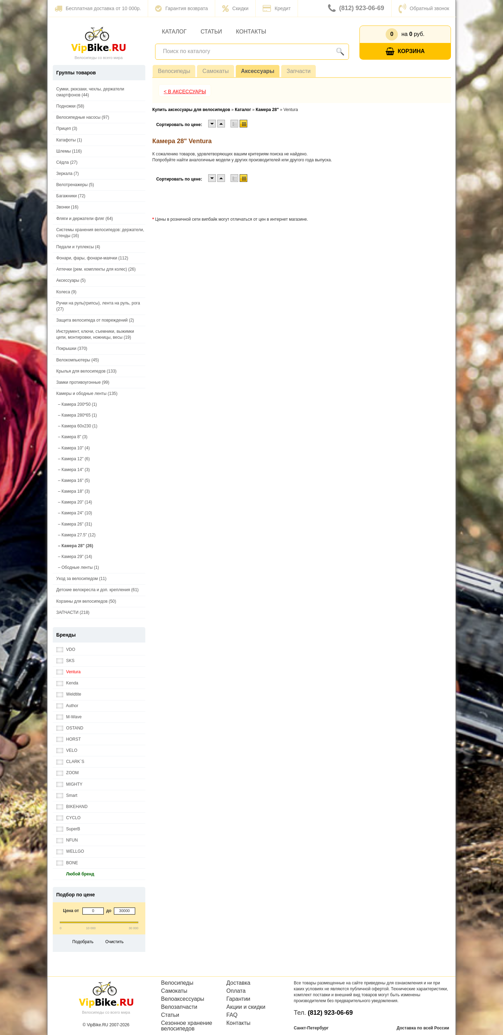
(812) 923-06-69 (356, 8)
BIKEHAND (72, 806)
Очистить (114, 941)
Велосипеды (174, 71)
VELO (66, 750)
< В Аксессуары (185, 91)
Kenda (67, 683)
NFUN (67, 840)
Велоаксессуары (182, 999)
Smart (66, 795)
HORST (68, 739)
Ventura (68, 672)
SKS (65, 660)
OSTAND (69, 728)
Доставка (238, 983)
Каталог (174, 32)
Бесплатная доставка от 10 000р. (97, 8)
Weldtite (68, 694)
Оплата (236, 991)
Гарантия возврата (181, 8)
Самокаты (215, 71)
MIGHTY (69, 784)
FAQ (232, 1015)
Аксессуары (258, 71)
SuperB (68, 829)
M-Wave (69, 717)
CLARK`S (70, 761)
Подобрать (82, 941)
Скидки (235, 8)
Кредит (277, 8)
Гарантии (238, 999)
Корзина (405, 51)
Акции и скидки (245, 1007)
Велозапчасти (179, 1007)
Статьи (211, 32)
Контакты (251, 32)
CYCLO (68, 818)
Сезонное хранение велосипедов (186, 1026)
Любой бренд (75, 874)
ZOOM (67, 773)
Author (67, 706)
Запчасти (298, 71)
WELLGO (70, 851)
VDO (65, 649)
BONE (67, 863)
